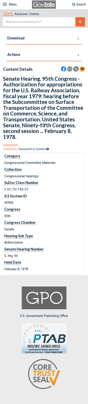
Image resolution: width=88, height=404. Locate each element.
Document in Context (34, 149)
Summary (10, 149)
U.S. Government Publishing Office (44, 302)
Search (79, 4)
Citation (34, 14)
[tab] (8, 13)
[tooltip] (47, 149)
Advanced (21, 14)
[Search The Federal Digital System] (80, 21)
